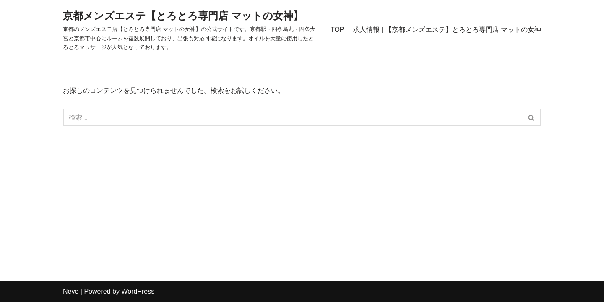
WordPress (137, 291)
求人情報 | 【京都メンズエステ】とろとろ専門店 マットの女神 (447, 29)
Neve (70, 291)
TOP (337, 29)
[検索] (292, 117)
